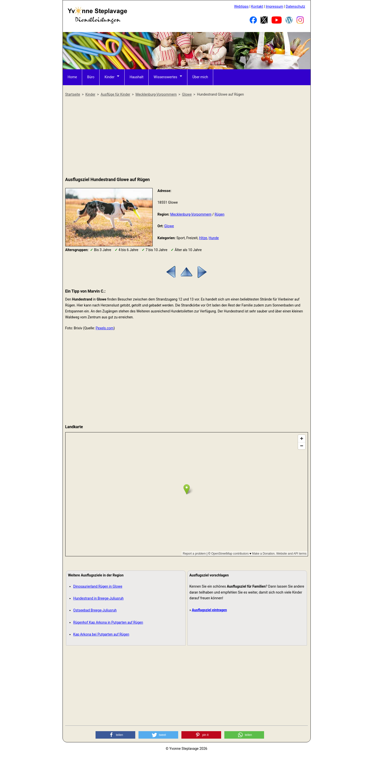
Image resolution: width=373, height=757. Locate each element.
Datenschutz (295, 6)
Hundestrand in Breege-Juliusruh (98, 598)
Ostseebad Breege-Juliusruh (95, 610)
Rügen (219, 214)
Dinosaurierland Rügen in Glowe (97, 586)
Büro (90, 77)
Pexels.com (105, 328)
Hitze (203, 238)
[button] (115, 735)
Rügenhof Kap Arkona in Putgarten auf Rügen (108, 622)
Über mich (200, 77)
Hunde (214, 238)
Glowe (169, 226)
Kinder (109, 77)
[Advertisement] (186, 137)
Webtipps (241, 6)
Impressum (274, 6)
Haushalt (136, 77)
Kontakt (257, 6)
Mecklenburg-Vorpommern (190, 214)
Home (72, 77)
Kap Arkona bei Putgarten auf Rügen (101, 634)
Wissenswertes (165, 77)
